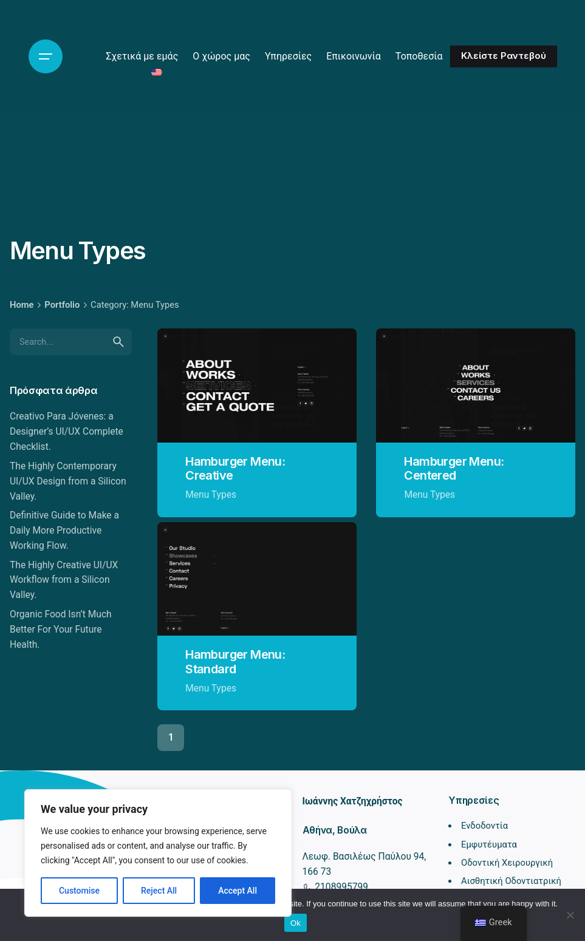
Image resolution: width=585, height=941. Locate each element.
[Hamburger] (46, 56)
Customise (79, 890)
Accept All (237, 890)
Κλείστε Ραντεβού (503, 55)
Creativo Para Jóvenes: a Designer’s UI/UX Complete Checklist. (66, 431)
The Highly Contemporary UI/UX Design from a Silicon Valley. (68, 481)
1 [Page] (171, 737)
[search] (118, 341)
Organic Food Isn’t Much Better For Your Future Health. (61, 629)
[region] (158, 853)
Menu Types (210, 494)
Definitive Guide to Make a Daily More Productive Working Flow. (64, 530)
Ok (295, 923)
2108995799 (340, 887)
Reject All (159, 890)
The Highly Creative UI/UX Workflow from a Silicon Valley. (64, 580)
